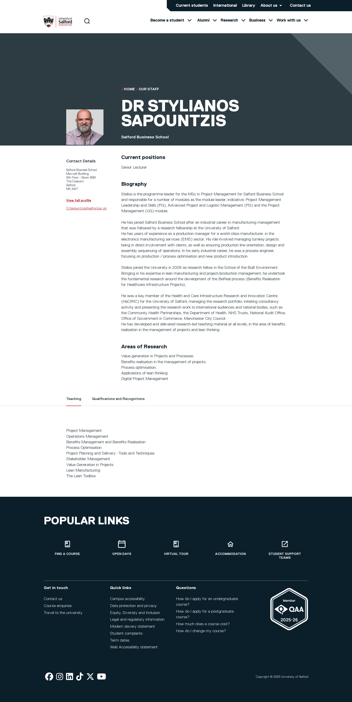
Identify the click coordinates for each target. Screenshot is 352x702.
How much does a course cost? (203, 624)
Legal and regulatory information (137, 620)
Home (129, 94)
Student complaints (126, 633)
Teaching (73, 403)
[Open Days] (121, 548)
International (225, 6)
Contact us (300, 6)
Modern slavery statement (132, 627)
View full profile (78, 204)
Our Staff (149, 94)
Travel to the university (63, 613)
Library (248, 6)
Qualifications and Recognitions (118, 403)
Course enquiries (58, 606)
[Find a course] (67, 548)
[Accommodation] (230, 548)
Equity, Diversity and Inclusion (135, 613)
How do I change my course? (201, 631)
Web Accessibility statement (134, 647)
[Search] (87, 25)
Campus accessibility (127, 599)
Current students (192, 6)
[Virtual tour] (176, 548)
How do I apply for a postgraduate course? (205, 614)
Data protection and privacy (133, 606)
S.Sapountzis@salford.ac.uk (86, 213)
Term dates (119, 640)
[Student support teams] (284, 550)
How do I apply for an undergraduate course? (207, 602)
